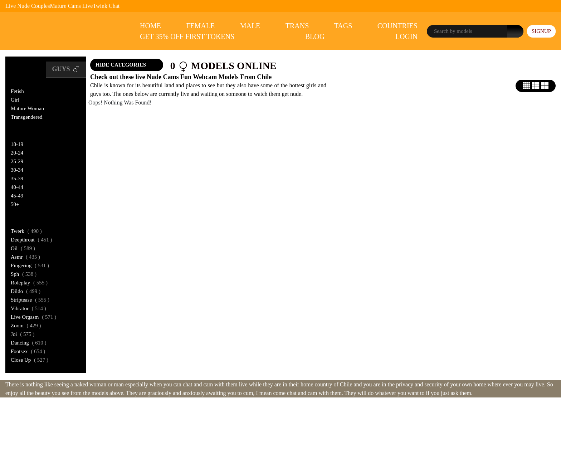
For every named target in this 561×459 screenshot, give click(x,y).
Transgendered (27, 117)
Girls (22, 69)
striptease (30, 300)
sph (23, 274)
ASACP (278, 426)
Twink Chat (106, 6)
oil (23, 248)
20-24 (17, 153)
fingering (30, 265)
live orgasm (33, 317)
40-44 (17, 187)
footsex (28, 351)
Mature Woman (27, 108)
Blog (315, 36)
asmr (25, 257)
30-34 (17, 170)
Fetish (17, 91)
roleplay (29, 282)
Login (406, 36)
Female (200, 26)
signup (541, 31)
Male (250, 26)
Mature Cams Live (71, 6)
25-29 (17, 161)
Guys (65, 69)
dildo (25, 291)
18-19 (17, 144)
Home (150, 26)
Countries (397, 26)
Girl (15, 100)
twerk (26, 231)
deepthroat (31, 240)
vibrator (28, 308)
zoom (26, 325)
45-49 (17, 196)
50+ (15, 204)
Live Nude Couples (27, 6)
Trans (297, 26)
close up (29, 360)
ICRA (299, 426)
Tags (343, 26)
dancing (29, 343)
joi (22, 334)
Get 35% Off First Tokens (187, 36)
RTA (260, 426)
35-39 (17, 178)
